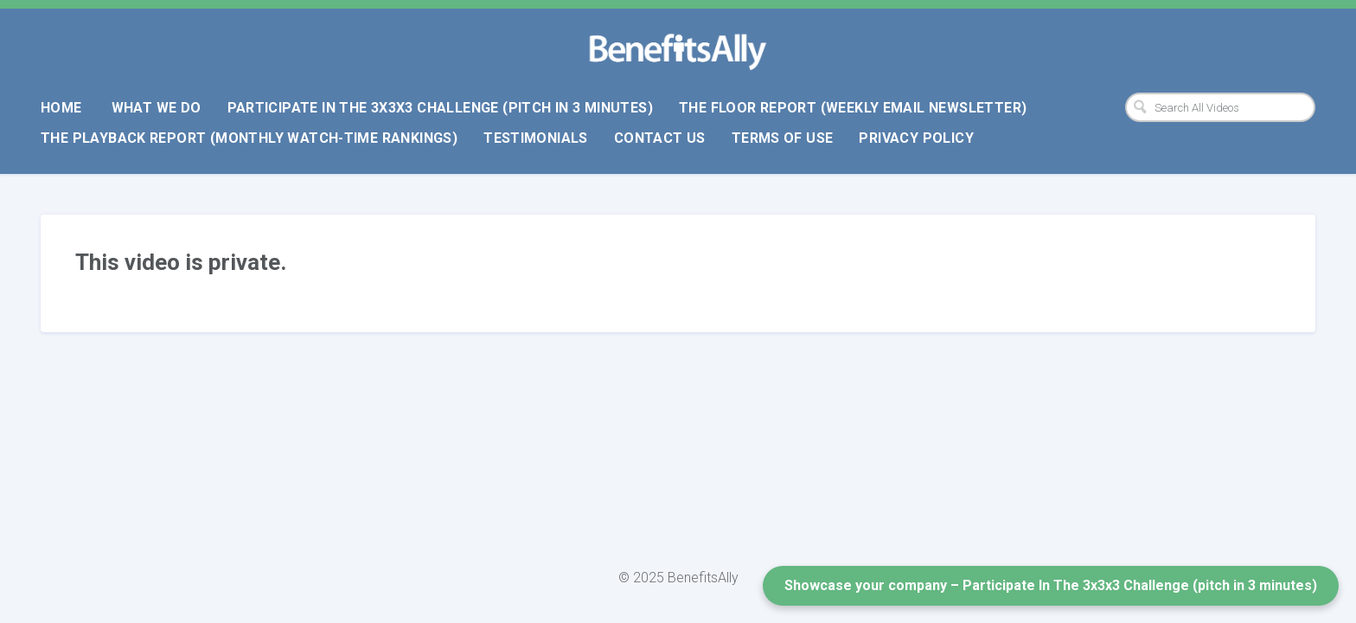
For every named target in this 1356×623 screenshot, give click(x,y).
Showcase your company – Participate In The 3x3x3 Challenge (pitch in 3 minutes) (1050, 585)
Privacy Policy (916, 138)
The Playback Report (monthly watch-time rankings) (249, 138)
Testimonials (535, 138)
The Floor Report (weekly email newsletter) (853, 108)
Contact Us (660, 138)
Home (61, 108)
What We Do (156, 108)
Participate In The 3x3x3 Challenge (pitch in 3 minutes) (440, 108)
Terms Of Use (783, 138)
